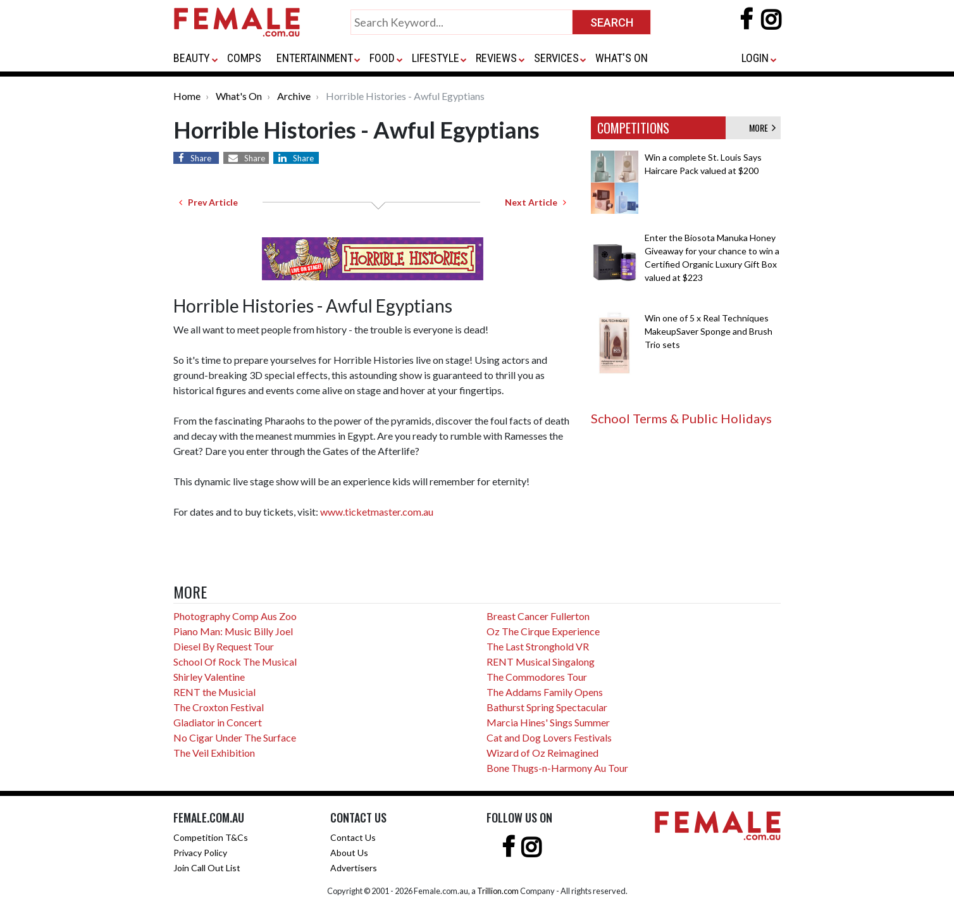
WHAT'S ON (621, 58)
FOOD (382, 58)
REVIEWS (496, 58)
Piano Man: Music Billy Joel (233, 631)
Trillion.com (498, 891)
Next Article (535, 202)
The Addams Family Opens (544, 692)
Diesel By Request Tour (223, 646)
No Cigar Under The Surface (234, 737)
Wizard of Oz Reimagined (542, 753)
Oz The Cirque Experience (543, 631)
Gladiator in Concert (217, 722)
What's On (239, 96)
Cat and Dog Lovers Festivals (549, 737)
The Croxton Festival (218, 707)
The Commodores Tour (536, 677)
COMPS (244, 58)
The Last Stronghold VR (537, 646)
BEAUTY (191, 58)
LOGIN (755, 58)
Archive (294, 96)
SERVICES (556, 58)
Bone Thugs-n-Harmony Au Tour (557, 768)
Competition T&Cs (210, 837)
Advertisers (353, 867)
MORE (762, 127)
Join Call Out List (206, 867)
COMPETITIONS (633, 127)
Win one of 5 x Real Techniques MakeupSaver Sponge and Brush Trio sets (708, 331)
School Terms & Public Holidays (681, 418)
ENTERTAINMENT (314, 58)
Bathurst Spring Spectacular (546, 707)
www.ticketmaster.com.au (376, 512)
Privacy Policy (200, 852)
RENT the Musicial (214, 692)
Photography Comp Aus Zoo (235, 616)
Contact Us (353, 837)
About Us (349, 852)
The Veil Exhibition (214, 753)
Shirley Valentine (209, 677)
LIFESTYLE (435, 58)
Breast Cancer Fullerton (538, 616)
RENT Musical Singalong (540, 661)
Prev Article (208, 202)
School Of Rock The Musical (235, 661)
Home (187, 96)
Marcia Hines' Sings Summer (548, 722)
